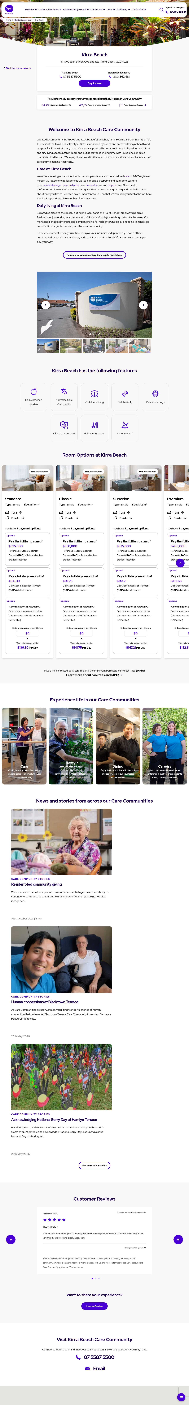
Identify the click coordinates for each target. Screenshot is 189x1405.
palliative (74, 174)
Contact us (137, 9)
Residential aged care (74, 9)
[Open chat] (181, 1397)
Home (8, 20)
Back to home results (18, 55)
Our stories (96, 9)
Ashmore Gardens (70, 1402)
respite (112, 174)
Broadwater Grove (46, 1402)
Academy (122, 9)
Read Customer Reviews (133, 94)
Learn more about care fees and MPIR (92, 664)
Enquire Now (95, 71)
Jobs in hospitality (135, 1360)
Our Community (21, 1363)
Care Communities (48, 9)
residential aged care (55, 174)
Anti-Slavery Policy (144, 1386)
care (126, 165)
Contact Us (159, 1335)
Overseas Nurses (134, 1366)
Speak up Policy (76, 1386)
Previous (46, 294)
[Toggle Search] (162, 10)
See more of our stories (95, 892)
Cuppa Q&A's (104, 1358)
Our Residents (20, 1369)
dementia (91, 174)
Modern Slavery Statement (109, 1386)
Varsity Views (91, 1402)
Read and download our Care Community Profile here (94, 243)
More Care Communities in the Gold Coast (94, 1286)
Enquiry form (159, 1342)
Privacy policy (19, 1386)
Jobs (109, 9)
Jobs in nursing (133, 1354)
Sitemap (83, 1391)
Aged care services (79, 1357)
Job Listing (130, 1342)
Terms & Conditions (47, 1386)
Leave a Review (94, 1033)
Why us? (29, 9)
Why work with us (134, 1348)
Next (143, 294)
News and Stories (106, 1342)
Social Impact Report (24, 1374)
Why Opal (18, 1335)
